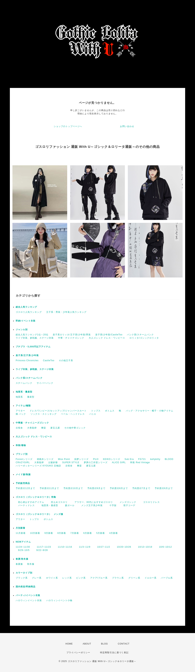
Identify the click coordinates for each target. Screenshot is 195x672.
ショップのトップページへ (68, 126)
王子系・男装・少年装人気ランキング (66, 312)
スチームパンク (24, 383)
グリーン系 (134, 578)
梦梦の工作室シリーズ (96, 462)
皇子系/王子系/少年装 (27, 355)
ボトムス (109, 410)
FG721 (142, 459)
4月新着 (113, 533)
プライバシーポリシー (78, 652)
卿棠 (43, 428)
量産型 (30, 397)
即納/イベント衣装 (25, 321)
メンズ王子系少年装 (91, 505)
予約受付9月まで (96, 488)
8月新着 (61, 533)
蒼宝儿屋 (55, 428)
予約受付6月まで (164, 488)
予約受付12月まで (25, 488)
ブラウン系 (118, 578)
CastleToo (48, 360)
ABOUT (87, 644)
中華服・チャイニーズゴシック (32, 422)
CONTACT (123, 644)
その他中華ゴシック (75, 428)
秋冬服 (30, 564)
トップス (96, 410)
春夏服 (19, 564)
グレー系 (36, 578)
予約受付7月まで (141, 488)
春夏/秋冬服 (22, 559)
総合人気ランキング (26, 307)
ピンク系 (81, 578)
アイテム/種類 (23, 405)
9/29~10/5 (23, 550)
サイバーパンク (45, 383)
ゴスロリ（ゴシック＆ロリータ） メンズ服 (39, 514)
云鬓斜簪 (53, 462)
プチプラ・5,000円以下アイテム (33, 346)
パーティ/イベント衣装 (28, 595)
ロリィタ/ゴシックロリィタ (144, 338)
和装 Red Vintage (140, 462)
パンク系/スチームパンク (140, 334)
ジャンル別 (22, 329)
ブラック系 (22, 578)
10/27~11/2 (102, 547)
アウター (20, 410)
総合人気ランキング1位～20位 (32, 334)
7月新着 (74, 533)
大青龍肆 (32, 428)
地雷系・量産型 (24, 392)
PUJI (96, 459)
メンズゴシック (126, 502)
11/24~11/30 (23, 547)
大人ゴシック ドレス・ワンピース (107, 338)
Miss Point (64, 459)
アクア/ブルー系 (99, 578)
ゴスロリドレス (151, 502)
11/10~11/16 (64, 547)
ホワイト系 (52, 578)
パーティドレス (25, 505)
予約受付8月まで (119, 488)
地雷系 (19, 397)
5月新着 (100, 533)
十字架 (111, 505)
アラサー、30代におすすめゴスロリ (92, 502)
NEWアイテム (23, 542)
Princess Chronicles (27, 360)
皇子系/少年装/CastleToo (109, 334)
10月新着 (35, 533)
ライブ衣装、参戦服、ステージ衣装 (35, 338)
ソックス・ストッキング (43, 414)
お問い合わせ (127, 126)
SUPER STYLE (70, 462)
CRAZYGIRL (23, 462)
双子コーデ (128, 505)
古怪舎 (19, 428)
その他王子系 (66, 360)
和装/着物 (21, 445)
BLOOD (169, 459)
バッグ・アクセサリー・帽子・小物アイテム (149, 410)
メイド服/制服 (23, 474)
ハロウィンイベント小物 (59, 600)
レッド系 (67, 578)
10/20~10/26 (122, 547)
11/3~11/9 (83, 547)
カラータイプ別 (24, 573)
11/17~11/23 (42, 547)
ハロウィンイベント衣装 (29, 600)
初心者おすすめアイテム (30, 502)
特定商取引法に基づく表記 (114, 652)
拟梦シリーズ (81, 459)
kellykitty (155, 459)
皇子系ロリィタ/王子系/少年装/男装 (72, 334)
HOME (69, 644)
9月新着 (48, 533)
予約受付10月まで (73, 488)
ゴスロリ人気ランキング (29, 312)
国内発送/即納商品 (25, 586)
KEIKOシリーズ (111, 459)
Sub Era (129, 459)
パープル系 (167, 578)
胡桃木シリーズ (45, 459)
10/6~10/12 (164, 547)
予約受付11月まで (49, 488)
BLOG (104, 644)
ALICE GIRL (119, 462)
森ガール (68, 505)
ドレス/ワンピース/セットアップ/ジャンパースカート (58, 410)
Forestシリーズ (24, 459)
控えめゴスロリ (58, 502)
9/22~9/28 (41, 550)
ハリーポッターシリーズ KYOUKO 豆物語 (38, 465)
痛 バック (21, 414)
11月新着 (21, 533)
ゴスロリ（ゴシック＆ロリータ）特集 (36, 497)
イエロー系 (150, 578)
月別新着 (20, 528)
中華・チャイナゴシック (71, 338)
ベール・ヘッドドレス (73, 414)
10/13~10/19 (144, 547)
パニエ (92, 414)
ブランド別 (22, 454)
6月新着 (87, 533)
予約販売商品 (23, 483)
